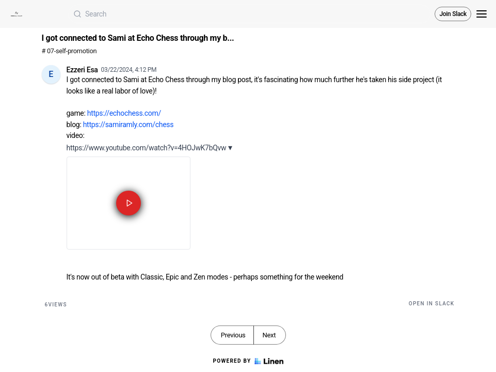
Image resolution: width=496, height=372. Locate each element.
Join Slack (453, 14)
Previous (233, 335)
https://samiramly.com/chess (128, 124)
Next (269, 335)
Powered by (248, 361)
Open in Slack (432, 303)
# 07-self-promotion (69, 51)
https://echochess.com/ (124, 113)
